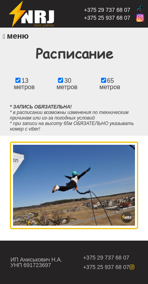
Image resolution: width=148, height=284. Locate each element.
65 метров (109, 83)
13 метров (24, 83)
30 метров (66, 83)
